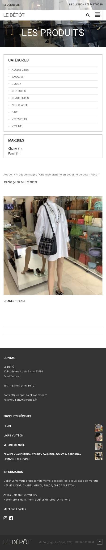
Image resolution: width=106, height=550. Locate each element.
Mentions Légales (15, 509)
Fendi (11, 153)
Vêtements (19, 119)
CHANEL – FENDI (14, 301)
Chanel (12, 148)
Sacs (15, 112)
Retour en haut (88, 542)
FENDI (53, 426)
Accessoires (20, 69)
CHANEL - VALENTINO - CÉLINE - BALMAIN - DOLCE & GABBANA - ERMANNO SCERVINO (53, 456)
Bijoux (16, 84)
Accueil (8, 174)
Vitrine (16, 126)
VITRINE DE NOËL (53, 445)
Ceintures (19, 91)
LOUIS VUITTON (53, 435)
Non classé (20, 105)
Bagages (18, 76)
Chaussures (20, 98)
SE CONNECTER (12, 5)
